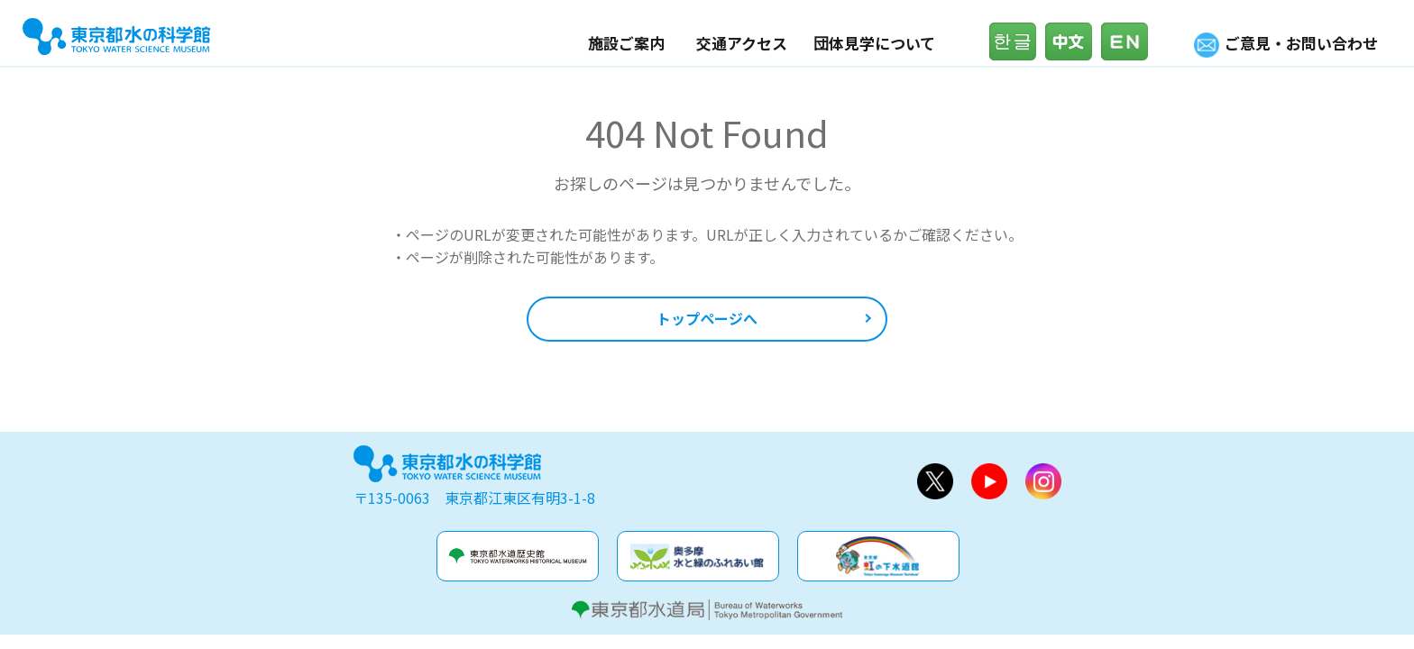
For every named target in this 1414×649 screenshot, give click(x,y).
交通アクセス (741, 43)
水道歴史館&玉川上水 (517, 556)
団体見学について (874, 43)
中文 (1073, 41)
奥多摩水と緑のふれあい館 (698, 556)
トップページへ (707, 318)
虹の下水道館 (878, 556)
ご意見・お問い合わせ (1301, 43)
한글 (1017, 41)
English (1129, 41)
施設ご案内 (626, 43)
